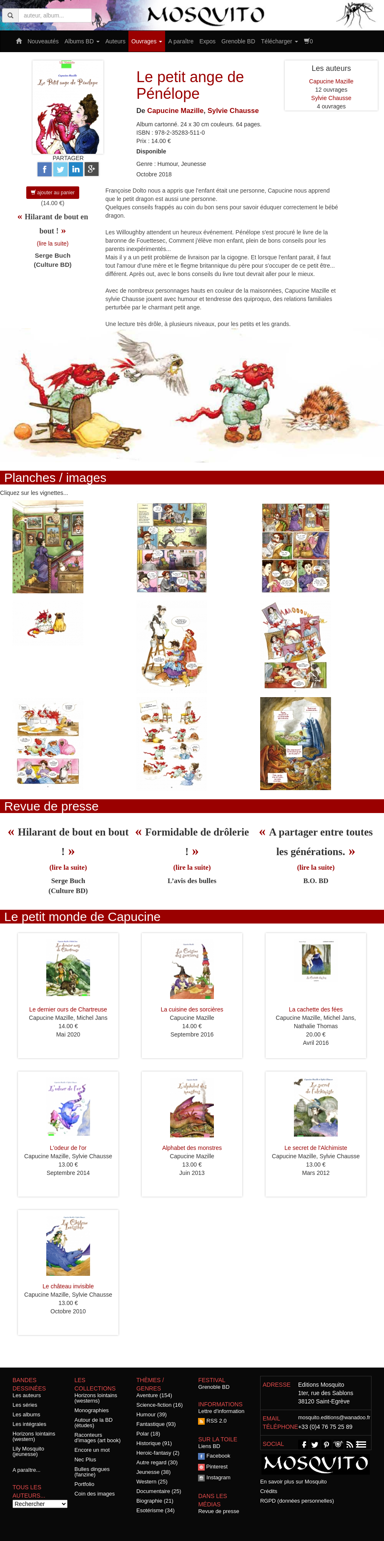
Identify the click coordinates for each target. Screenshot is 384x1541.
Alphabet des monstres (192, 1147)
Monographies (91, 1410)
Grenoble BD (238, 41)
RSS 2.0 (212, 1421)
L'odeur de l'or (68, 1147)
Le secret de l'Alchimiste (315, 1147)
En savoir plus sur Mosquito (293, 1481)
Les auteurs (27, 1395)
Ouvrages (147, 41)
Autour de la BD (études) (93, 1422)
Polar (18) (148, 1434)
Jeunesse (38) (153, 1472)
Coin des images (94, 1494)
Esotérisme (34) (155, 1510)
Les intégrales (29, 1424)
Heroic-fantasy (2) (157, 1453)
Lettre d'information (221, 1411)
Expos (207, 41)
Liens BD (209, 1446)
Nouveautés (43, 41)
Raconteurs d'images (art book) (97, 1437)
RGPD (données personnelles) (297, 1501)
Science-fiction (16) (159, 1405)
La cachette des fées (316, 1009)
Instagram (214, 1477)
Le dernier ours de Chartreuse (68, 1009)
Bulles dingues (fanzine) (92, 1472)
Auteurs (115, 41)
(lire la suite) (52, 243)
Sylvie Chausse (233, 111)
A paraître (180, 41)
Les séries (25, 1405)
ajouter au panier (53, 193)
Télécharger (279, 41)
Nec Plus (85, 1459)
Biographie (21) (154, 1501)
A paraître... (26, 1470)
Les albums (26, 1414)
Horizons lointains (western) (34, 1436)
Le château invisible (68, 1286)
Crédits (268, 1491)
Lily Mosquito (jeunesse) (28, 1451)
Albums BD (82, 41)
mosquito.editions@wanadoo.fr (334, 1418)
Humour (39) (151, 1414)
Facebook (214, 1456)
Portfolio (84, 1484)
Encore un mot (92, 1450)
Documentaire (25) (158, 1491)
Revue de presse (218, 1511)
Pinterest (212, 1466)
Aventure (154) (154, 1395)
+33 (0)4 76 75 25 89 (325, 1426)
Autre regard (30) (157, 1462)
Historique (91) (154, 1443)
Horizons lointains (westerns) (95, 1398)
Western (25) (152, 1481)
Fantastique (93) (156, 1424)
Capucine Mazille (175, 111)
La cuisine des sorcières (192, 1009)
